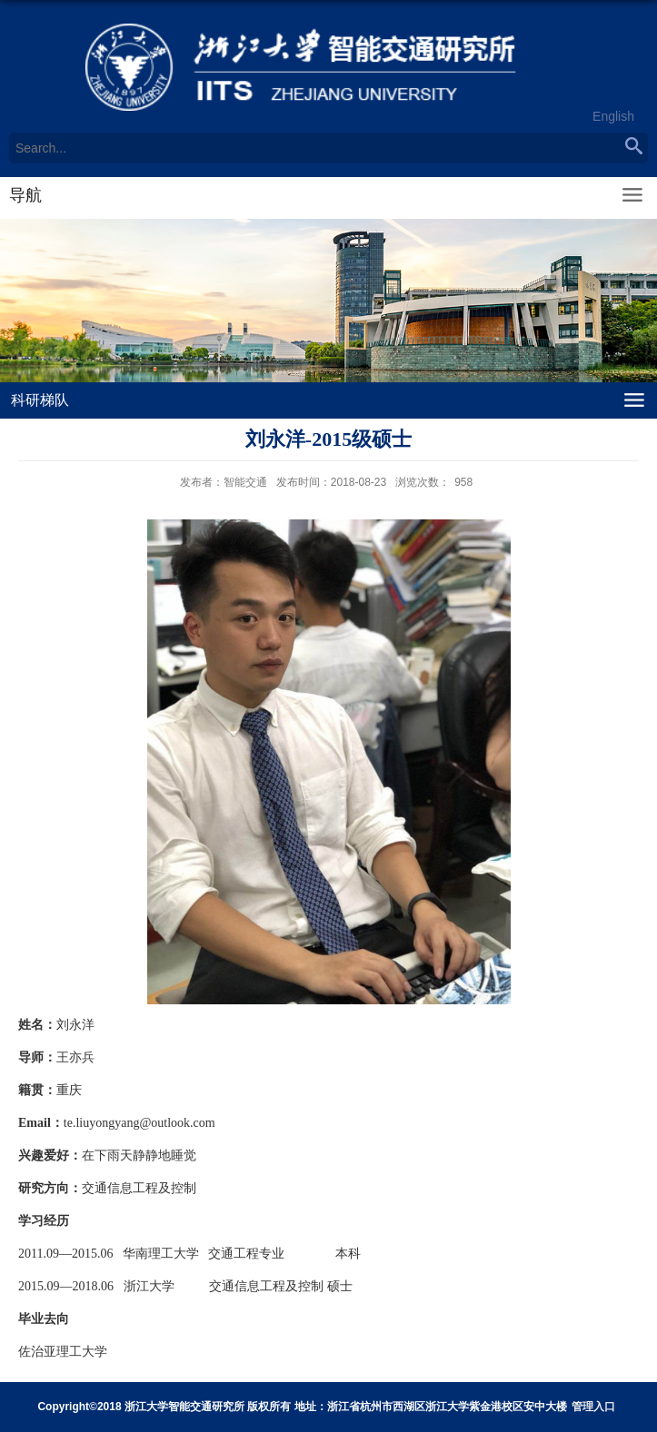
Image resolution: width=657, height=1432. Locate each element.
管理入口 (593, 1406)
